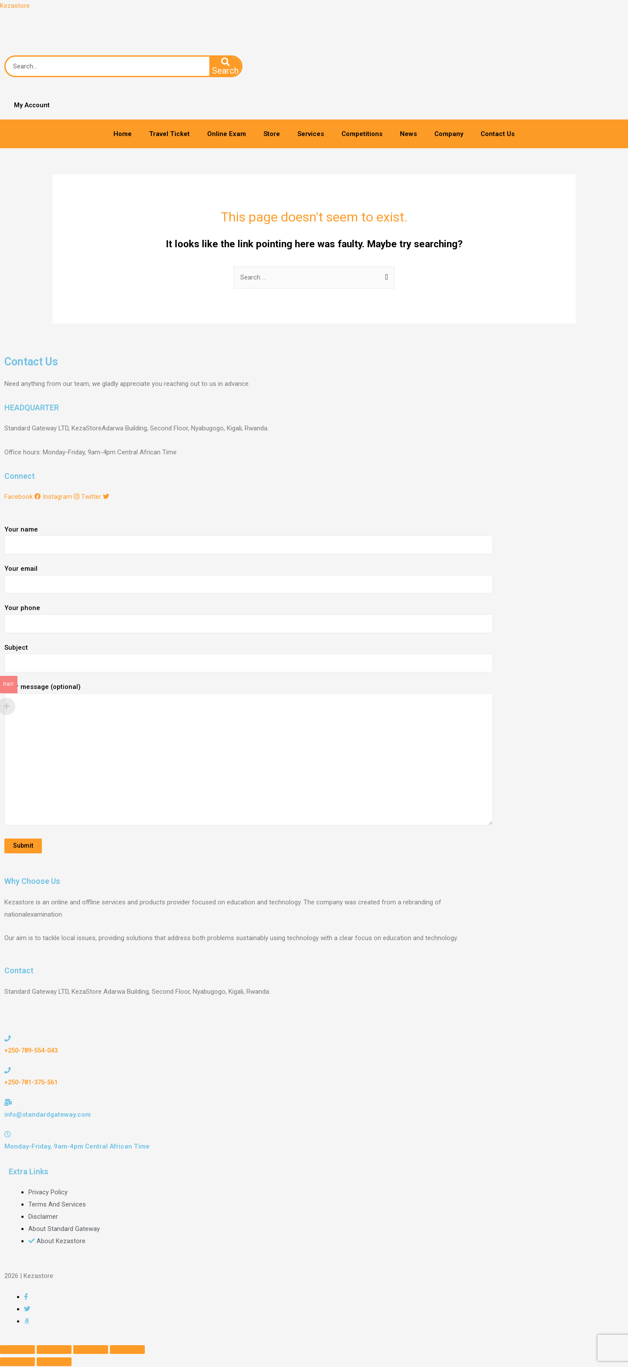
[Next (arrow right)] (54, 1362)
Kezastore (15, 6)
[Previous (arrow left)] (17, 1362)
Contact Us (498, 134)
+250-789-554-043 (33, 1051)
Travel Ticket (169, 134)
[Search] (225, 66)
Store (271, 134)
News (408, 134)
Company (448, 134)
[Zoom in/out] (127, 1350)
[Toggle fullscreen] (90, 1350)
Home (122, 134)
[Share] (54, 1350)
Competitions (361, 134)
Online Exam (226, 134)
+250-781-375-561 (33, 1083)
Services (310, 134)
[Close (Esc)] (17, 1350)
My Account (31, 105)
